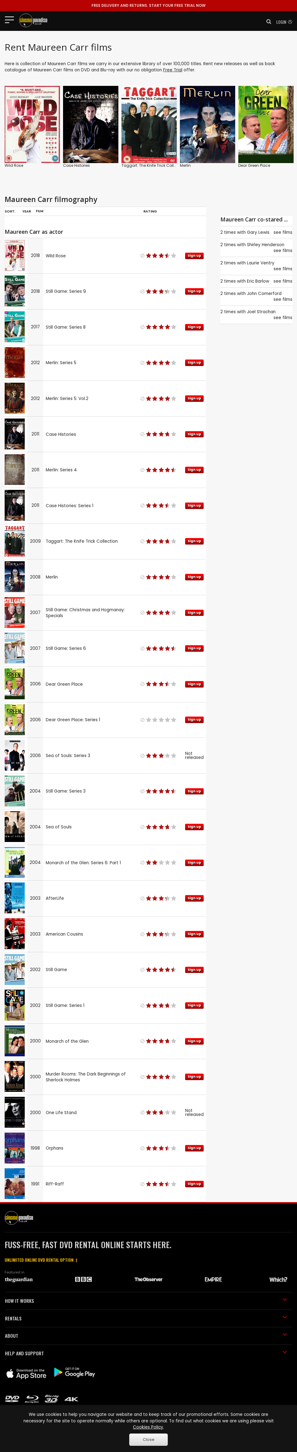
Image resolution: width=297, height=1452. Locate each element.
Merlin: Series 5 (61, 363)
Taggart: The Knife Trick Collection (153, 165)
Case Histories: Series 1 (69, 506)
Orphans (54, 1148)
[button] (267, 21)
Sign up (194, 255)
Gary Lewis (258, 232)
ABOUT (146, 1335)
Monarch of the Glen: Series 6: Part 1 (83, 863)
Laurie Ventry (260, 263)
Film (39, 210)
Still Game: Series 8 (66, 327)
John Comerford (264, 294)
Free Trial (172, 70)
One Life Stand (61, 1113)
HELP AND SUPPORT (146, 1353)
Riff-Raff (55, 1184)
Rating (150, 211)
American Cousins (64, 934)
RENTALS (146, 1318)
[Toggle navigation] (11, 19)
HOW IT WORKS (146, 1300)
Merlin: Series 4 (61, 470)
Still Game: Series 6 (66, 648)
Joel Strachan (261, 312)
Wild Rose (14, 165)
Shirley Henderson (265, 245)
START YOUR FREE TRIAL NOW (148, 5)
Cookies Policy (148, 1427)
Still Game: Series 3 (66, 791)
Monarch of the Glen (67, 1041)
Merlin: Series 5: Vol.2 (67, 399)
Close (149, 1439)
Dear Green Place (254, 165)
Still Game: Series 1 (65, 1005)
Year (26, 211)
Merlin (185, 165)
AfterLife (55, 898)
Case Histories (76, 165)
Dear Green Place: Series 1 (73, 720)
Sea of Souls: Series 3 (68, 756)
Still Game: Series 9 (66, 291)
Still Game (56, 970)
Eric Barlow (258, 281)
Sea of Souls (59, 827)
